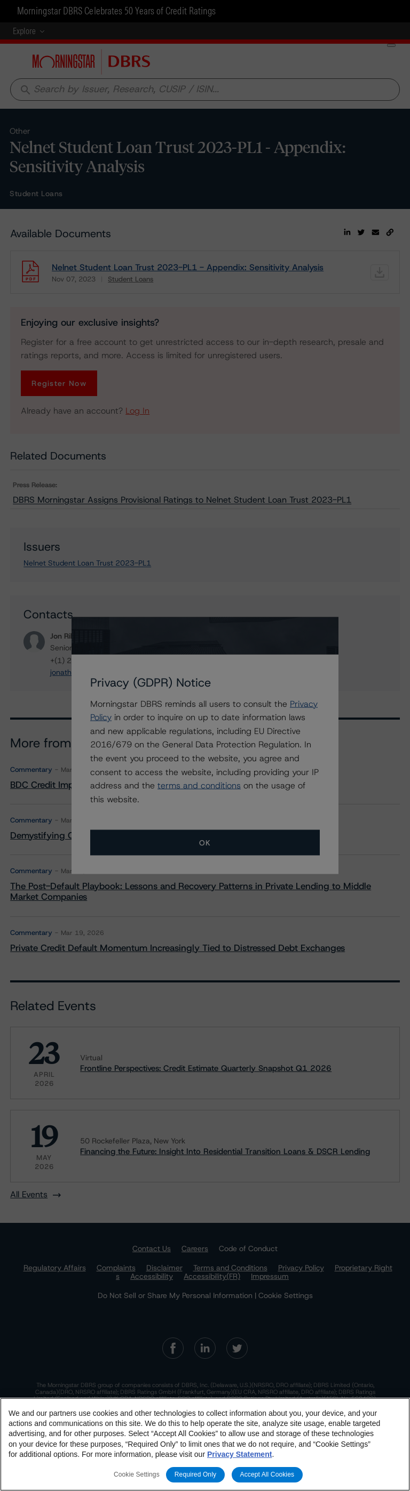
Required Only (195, 1474)
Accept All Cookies (267, 1474)
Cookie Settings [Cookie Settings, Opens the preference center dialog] (137, 1474)
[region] (205, 1444)
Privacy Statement (239, 1454)
